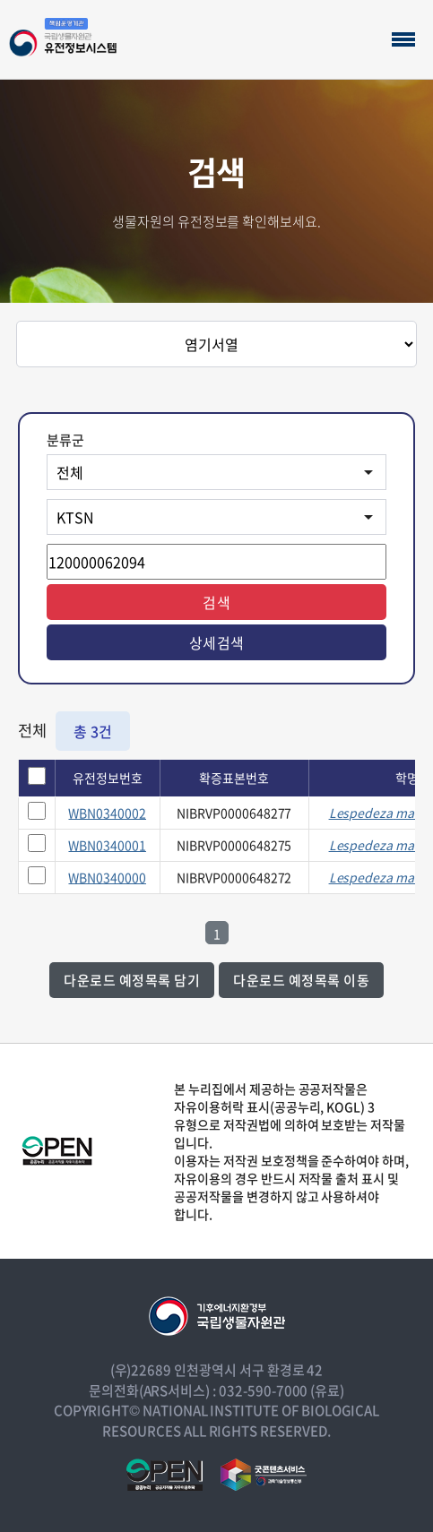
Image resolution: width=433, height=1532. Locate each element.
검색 (216, 602)
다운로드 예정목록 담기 (132, 980)
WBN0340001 (107, 845)
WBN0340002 (107, 813)
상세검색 (217, 642)
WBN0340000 (107, 877)
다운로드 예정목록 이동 (301, 980)
